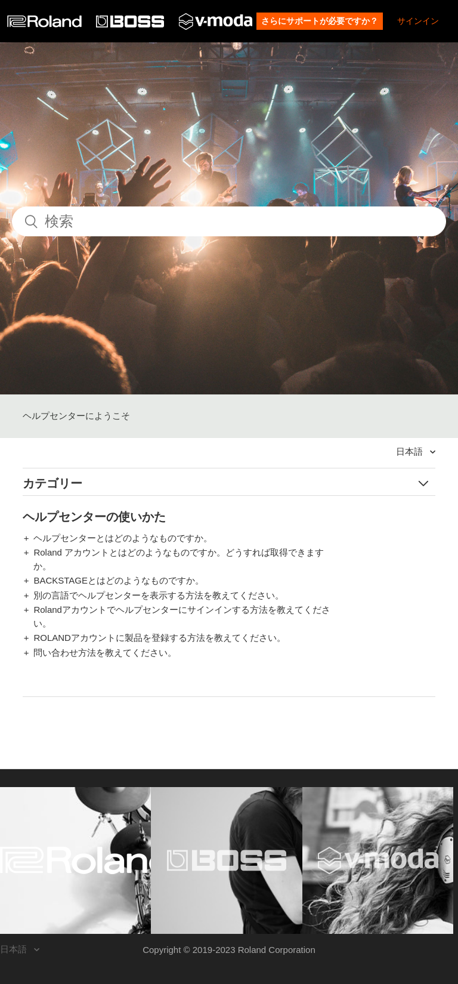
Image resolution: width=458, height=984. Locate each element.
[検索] (229, 221)
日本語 (410, 451)
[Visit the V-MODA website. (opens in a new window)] (377, 860)
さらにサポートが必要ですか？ (319, 21)
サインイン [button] (418, 21)
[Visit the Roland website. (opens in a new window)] (75, 860)
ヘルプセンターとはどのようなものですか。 (122, 538)
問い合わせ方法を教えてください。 (105, 652)
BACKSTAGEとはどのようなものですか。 (118, 580)
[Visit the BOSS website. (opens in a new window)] (226, 860)
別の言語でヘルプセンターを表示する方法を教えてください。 (158, 595)
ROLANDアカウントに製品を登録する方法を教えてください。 (159, 638)
